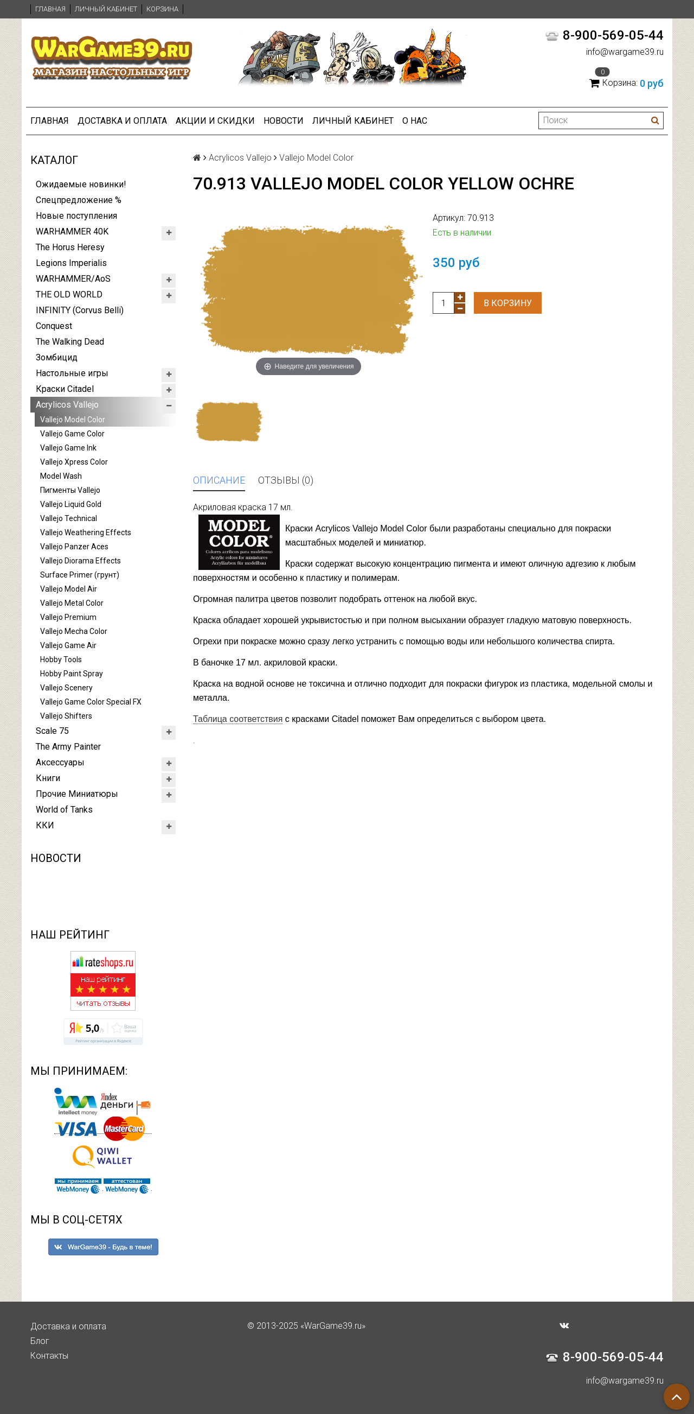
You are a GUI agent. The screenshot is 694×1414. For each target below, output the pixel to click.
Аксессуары (60, 762)
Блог (39, 1341)
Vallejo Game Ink (68, 447)
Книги (48, 778)
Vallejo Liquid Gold (70, 504)
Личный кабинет (106, 9)
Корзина (162, 9)
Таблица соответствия (237, 719)
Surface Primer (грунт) (79, 574)
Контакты (49, 1355)
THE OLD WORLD (69, 294)
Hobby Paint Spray (71, 673)
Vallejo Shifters (66, 716)
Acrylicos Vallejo (67, 405)
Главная (50, 9)
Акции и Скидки (215, 121)
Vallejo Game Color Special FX (91, 702)
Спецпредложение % (78, 200)
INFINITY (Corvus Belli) (80, 310)
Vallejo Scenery (66, 687)
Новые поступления (76, 216)
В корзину (508, 303)
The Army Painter (68, 746)
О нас (414, 121)
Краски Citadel (65, 389)
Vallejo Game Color (72, 433)
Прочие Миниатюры (77, 794)
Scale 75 (52, 731)
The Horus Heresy (70, 247)
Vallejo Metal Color (72, 603)
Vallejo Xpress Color (74, 462)
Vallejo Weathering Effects (85, 532)
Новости (284, 121)
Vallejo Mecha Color (73, 631)
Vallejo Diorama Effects (80, 560)
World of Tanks (64, 809)
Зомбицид (57, 357)
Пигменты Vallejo (70, 490)
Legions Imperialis (71, 263)
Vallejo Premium (68, 617)
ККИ (45, 825)
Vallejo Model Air (68, 589)
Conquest (54, 326)
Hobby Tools (61, 659)
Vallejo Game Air (68, 645)
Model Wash (61, 476)
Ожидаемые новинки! (81, 184)
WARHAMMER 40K (72, 231)
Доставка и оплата (122, 121)
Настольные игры (72, 373)
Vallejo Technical (68, 518)
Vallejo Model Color (72, 419)
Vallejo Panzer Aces (74, 546)
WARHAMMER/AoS (73, 279)
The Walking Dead (70, 342)
